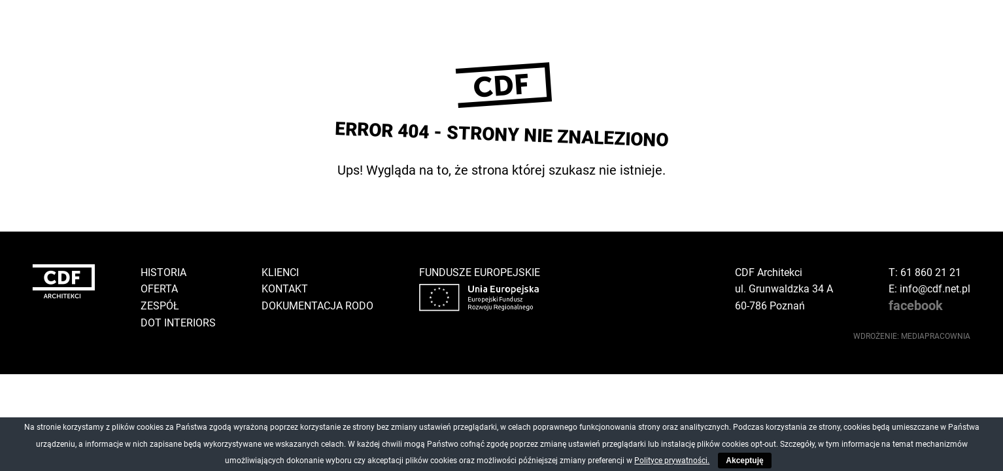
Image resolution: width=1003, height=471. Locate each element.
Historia (163, 272)
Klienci (280, 272)
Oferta (159, 289)
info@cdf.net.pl (935, 289)
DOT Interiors (178, 323)
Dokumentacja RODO (317, 306)
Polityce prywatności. (671, 460)
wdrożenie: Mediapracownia (911, 336)
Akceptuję (744, 460)
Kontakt (285, 289)
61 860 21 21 (930, 272)
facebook (916, 305)
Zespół (160, 306)
